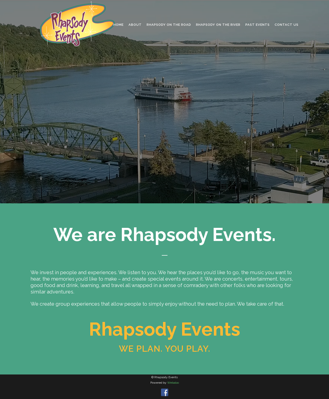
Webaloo (173, 382)
